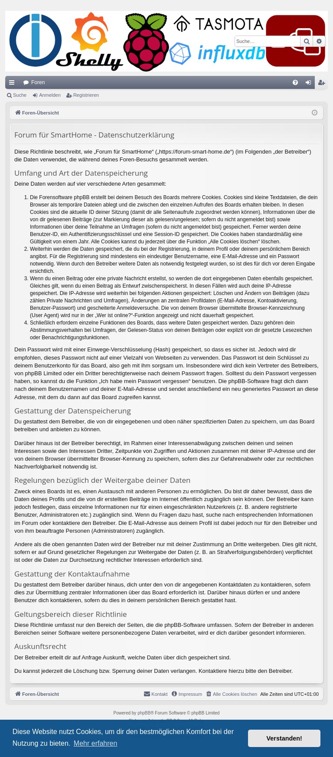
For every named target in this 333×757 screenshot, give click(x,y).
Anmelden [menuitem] (310, 84)
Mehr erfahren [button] (96, 743)
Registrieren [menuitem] (323, 84)
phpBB (143, 713)
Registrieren (86, 95)
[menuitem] (295, 82)
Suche (19, 95)
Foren (38, 82)
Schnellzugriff (13, 84)
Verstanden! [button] (284, 738)
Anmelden (50, 95)
